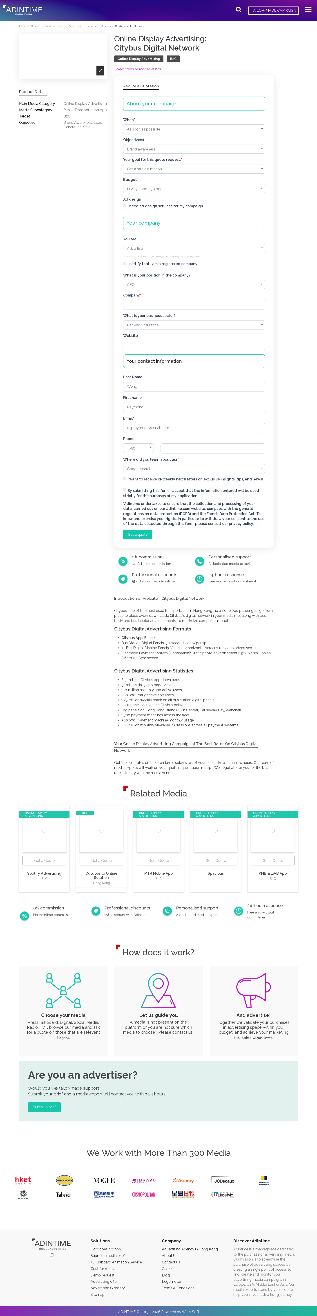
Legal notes (172, 1281)
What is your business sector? (149, 316)
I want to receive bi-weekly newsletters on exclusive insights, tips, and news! (195, 479)
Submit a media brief (108, 1256)
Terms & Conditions (178, 1288)
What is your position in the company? (156, 275)
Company (131, 295)
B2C (173, 59)
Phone (128, 439)
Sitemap (98, 1294)
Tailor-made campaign (273, 10)
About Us (169, 1256)
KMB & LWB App (273, 873)
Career (167, 1269)
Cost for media (103, 1269)
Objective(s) (133, 140)
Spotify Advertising (44, 873)
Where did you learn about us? (150, 459)
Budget (130, 179)
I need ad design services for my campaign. (165, 206)
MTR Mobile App (158, 873)
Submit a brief (44, 1107)
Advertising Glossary (108, 1288)
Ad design (132, 199)
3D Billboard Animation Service (116, 1262)
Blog (166, 1275)
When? (129, 120)
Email (128, 418)
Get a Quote (44, 860)
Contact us (171, 1262)
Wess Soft (190, 1312)
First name (132, 398)
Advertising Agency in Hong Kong (190, 1249)
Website (130, 336)
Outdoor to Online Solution (101, 875)
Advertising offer (104, 1281)
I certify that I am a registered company (162, 264)
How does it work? (106, 1249)
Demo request (102, 1275)
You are (129, 239)
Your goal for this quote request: (152, 159)
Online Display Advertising (139, 59)
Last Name (132, 377)
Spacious (216, 873)
